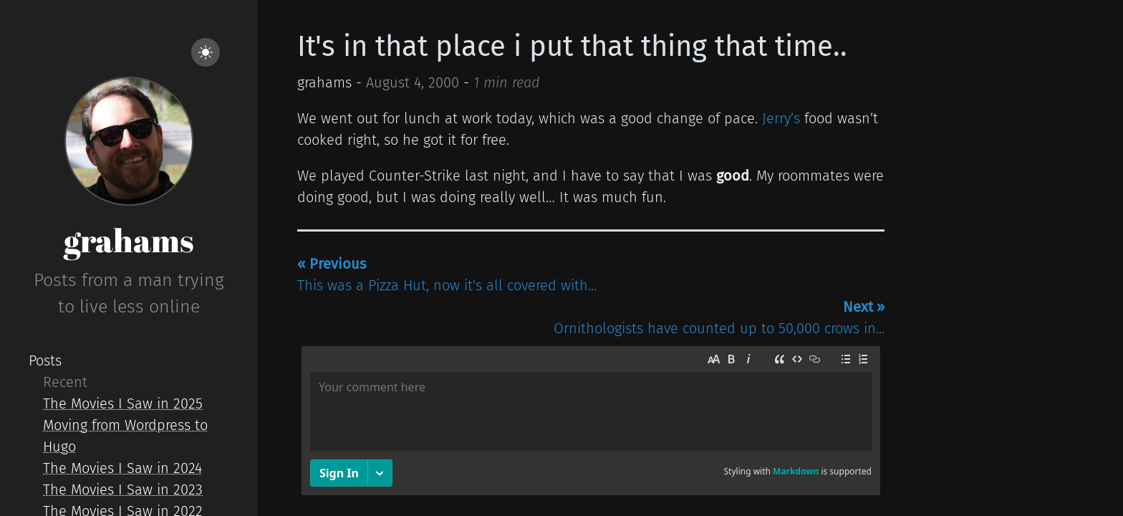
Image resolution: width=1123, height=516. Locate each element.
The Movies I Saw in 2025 (123, 403)
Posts (45, 360)
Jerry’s (781, 118)
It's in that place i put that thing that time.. (572, 46)
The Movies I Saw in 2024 (122, 468)
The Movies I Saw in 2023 (123, 489)
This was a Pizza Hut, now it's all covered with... (447, 274)
